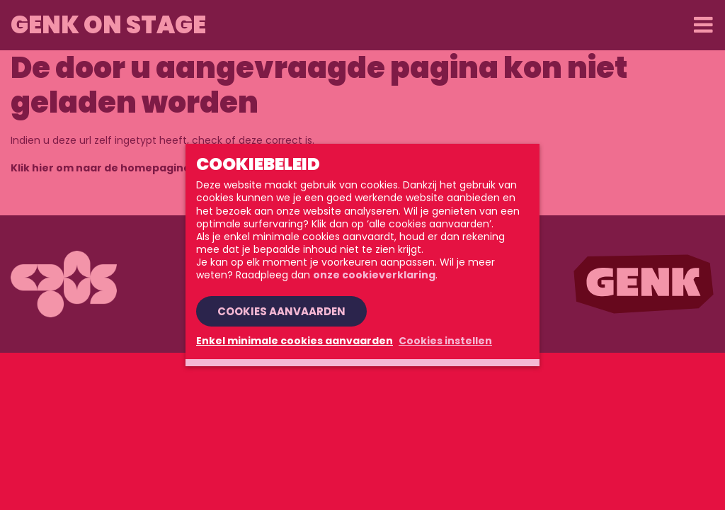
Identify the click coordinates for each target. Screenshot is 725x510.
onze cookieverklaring (374, 275)
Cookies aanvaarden (281, 311)
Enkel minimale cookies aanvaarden (294, 341)
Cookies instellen (445, 341)
